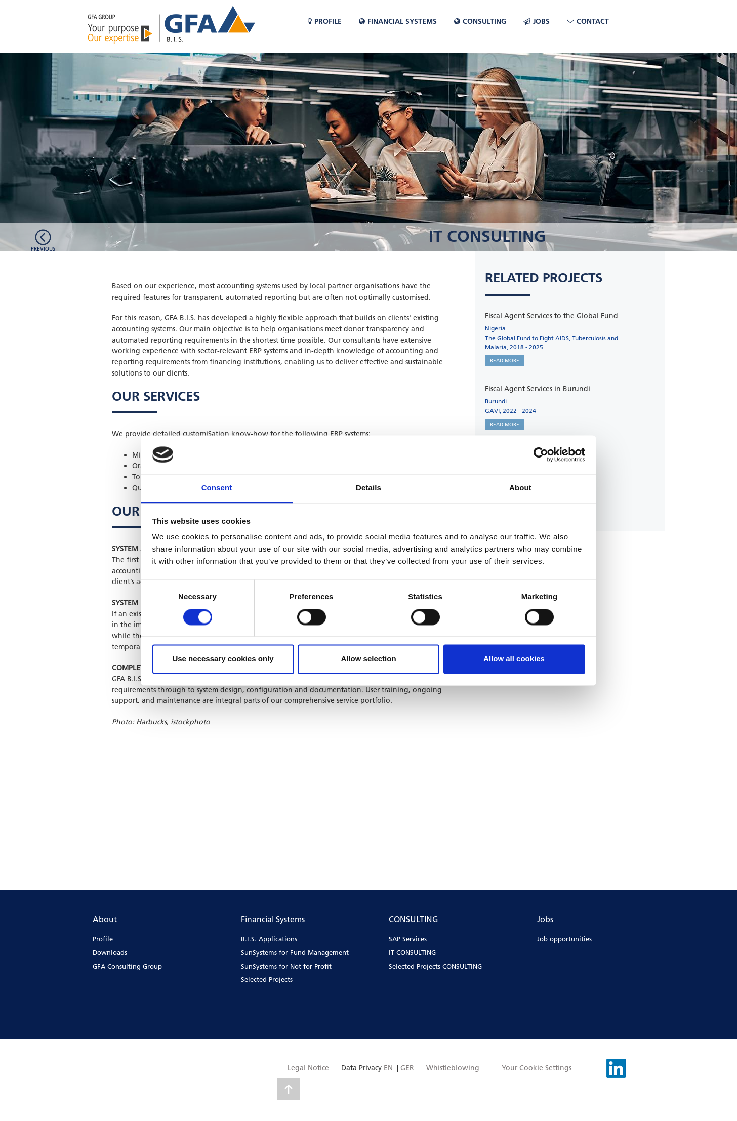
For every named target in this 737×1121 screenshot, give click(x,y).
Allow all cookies (514, 659)
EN (388, 1067)
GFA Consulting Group (127, 966)
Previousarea (43, 251)
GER (407, 1067)
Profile (325, 21)
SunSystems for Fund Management (295, 952)
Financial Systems (398, 21)
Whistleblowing (452, 1067)
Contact (588, 21)
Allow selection (368, 659)
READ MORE (504, 360)
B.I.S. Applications (269, 939)
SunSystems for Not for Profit (286, 966)
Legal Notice (308, 1067)
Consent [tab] (216, 488)
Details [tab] (368, 488)
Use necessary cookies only (222, 659)
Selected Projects (267, 979)
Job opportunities (564, 939)
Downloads (110, 952)
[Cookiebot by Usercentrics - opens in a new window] (541, 454)
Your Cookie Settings (536, 1067)
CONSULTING (480, 21)
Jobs (536, 21)
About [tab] (520, 488)
